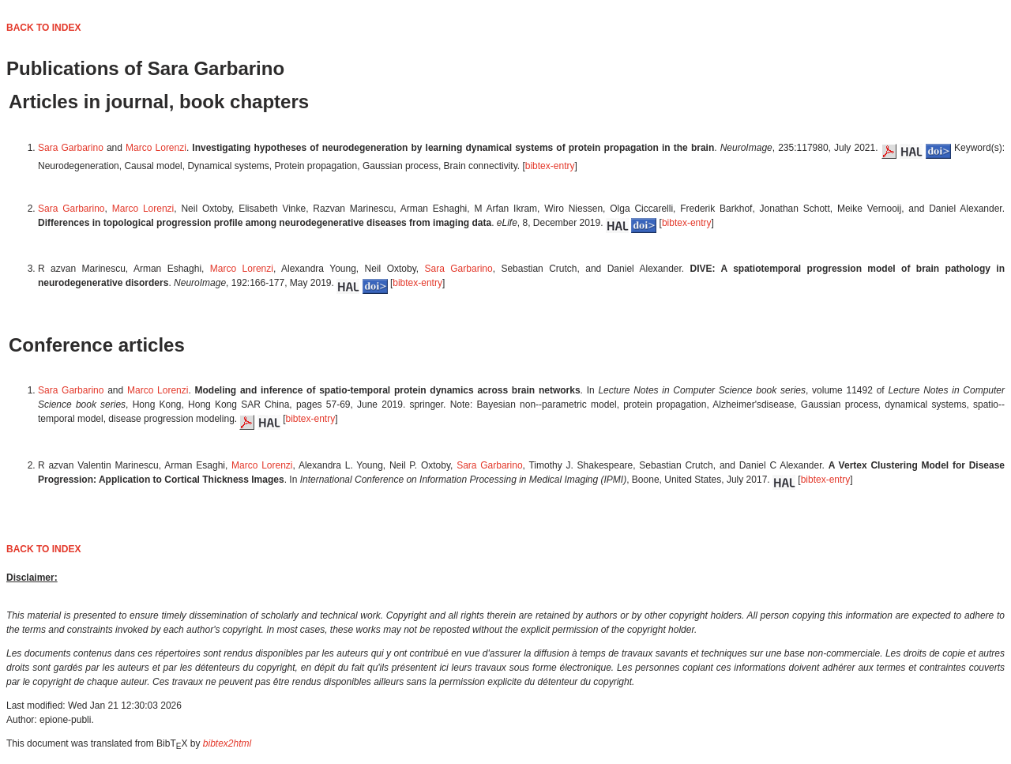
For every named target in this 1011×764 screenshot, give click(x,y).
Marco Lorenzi (156, 147)
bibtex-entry (550, 165)
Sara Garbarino (70, 147)
